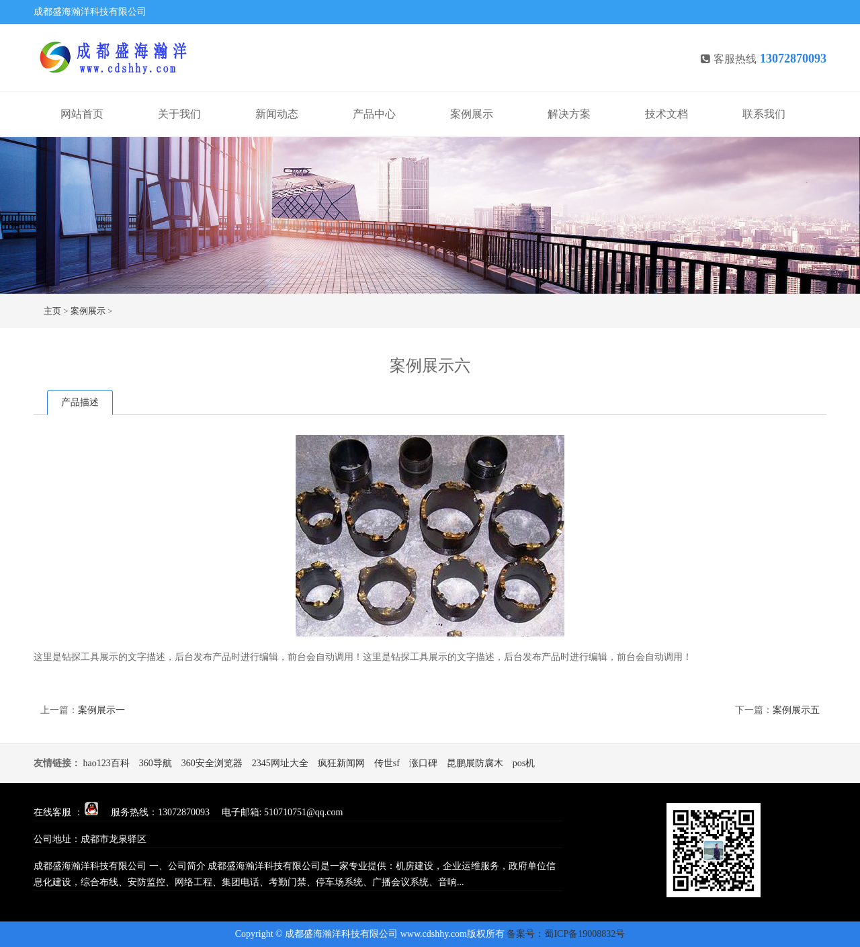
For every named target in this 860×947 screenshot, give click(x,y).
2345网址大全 (280, 763)
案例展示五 (796, 710)
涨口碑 (423, 763)
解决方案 (569, 114)
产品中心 (374, 114)
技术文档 (666, 114)
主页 (52, 311)
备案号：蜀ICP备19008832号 (566, 934)
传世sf (387, 763)
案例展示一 (101, 710)
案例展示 (471, 114)
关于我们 (179, 114)
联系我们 (763, 114)
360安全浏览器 (212, 763)
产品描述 (80, 402)
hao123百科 (106, 763)
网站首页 (81, 114)
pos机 (524, 763)
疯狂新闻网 (341, 763)
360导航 (155, 763)
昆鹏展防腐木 (475, 763)
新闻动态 (276, 114)
